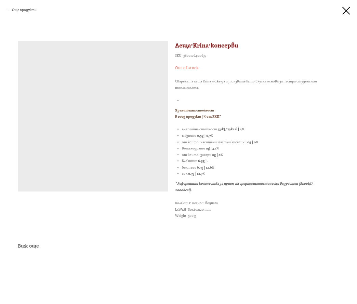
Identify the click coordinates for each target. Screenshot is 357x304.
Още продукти (24, 10)
